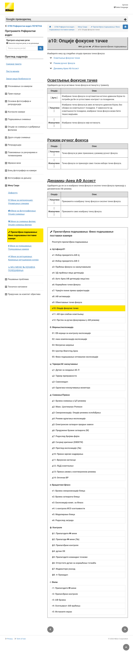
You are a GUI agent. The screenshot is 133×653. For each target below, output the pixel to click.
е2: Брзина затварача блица (66, 496)
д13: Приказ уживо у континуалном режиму (74, 471)
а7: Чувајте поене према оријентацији (70, 290)
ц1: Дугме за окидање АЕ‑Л (65, 370)
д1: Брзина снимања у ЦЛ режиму (69, 401)
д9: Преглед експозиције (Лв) (66, 448)
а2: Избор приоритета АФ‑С (65, 261)
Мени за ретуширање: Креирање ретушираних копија (23, 258)
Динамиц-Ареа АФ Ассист (66, 68)
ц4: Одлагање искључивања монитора (71, 387)
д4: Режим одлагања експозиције (68, 418)
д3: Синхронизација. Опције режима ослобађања (76, 412)
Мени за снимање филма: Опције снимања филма (22, 223)
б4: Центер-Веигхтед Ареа (65, 351)
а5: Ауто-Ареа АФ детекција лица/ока (70, 278)
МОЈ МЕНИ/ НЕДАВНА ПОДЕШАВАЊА (21, 269)
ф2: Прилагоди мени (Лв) (65, 539)
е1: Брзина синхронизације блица (68, 491)
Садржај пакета (13, 64)
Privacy (10, 639)
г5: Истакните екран (62, 611)
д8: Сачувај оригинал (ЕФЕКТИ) (67, 442)
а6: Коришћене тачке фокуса (66, 284)
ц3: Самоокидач (60, 382)
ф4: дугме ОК (58, 551)
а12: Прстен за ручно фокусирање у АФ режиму (75, 320)
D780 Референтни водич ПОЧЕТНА (25, 26)
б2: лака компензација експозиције (69, 339)
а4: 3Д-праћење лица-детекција (68, 273)
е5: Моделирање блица (63, 514)
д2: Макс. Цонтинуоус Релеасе (67, 406)
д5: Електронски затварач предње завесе (72, 424)
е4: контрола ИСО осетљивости (68, 508)
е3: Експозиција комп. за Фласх (67, 502)
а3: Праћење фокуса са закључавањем (71, 267)
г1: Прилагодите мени (64, 588)
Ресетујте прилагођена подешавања (70, 242)
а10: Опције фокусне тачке (65, 308)
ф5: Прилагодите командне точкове (69, 557)
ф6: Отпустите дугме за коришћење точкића (74, 563)
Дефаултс (13, 193)
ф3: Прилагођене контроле (65, 545)
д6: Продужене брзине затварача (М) (70, 430)
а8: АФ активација (61, 296)
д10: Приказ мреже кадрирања (67, 454)
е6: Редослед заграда (62, 520)
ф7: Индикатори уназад (63, 569)
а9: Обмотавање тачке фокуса (67, 302)
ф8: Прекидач (60, 575)
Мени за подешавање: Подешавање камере (20, 247)
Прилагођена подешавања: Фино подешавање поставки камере (22, 235)
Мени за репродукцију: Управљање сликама (20, 202)
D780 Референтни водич (64, 27)
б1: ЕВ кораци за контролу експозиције (71, 333)
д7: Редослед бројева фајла (65, 436)
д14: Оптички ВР (60, 477)
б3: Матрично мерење (63, 345)
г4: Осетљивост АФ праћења (66, 606)
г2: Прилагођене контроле (65, 594)
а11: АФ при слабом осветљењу (68, 314)
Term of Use (21, 639)
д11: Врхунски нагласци (64, 460)
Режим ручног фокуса (64, 63)
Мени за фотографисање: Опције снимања (22, 212)
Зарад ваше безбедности (18, 78)
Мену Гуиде (83, 27)
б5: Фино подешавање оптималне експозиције (75, 357)
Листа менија (12, 71)
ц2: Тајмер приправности (64, 376)
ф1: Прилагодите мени (64, 533)
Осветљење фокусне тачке (67, 58)
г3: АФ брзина (59, 600)
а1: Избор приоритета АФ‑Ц (65, 255)
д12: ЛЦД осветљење (62, 466)
